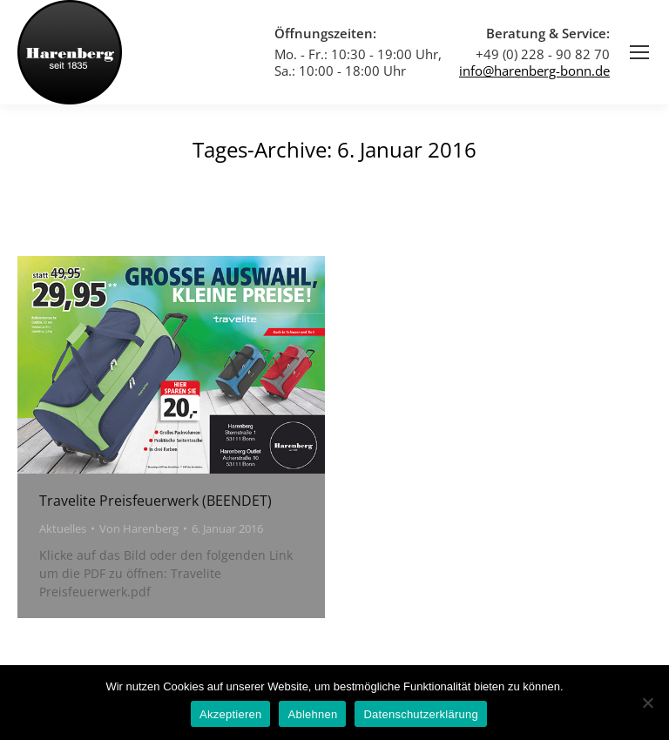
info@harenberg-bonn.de (534, 70)
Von (139, 528)
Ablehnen (312, 714)
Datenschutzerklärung (420, 714)
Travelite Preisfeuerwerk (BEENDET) (155, 500)
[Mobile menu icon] (639, 52)
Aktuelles (62, 528)
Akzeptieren (230, 714)
